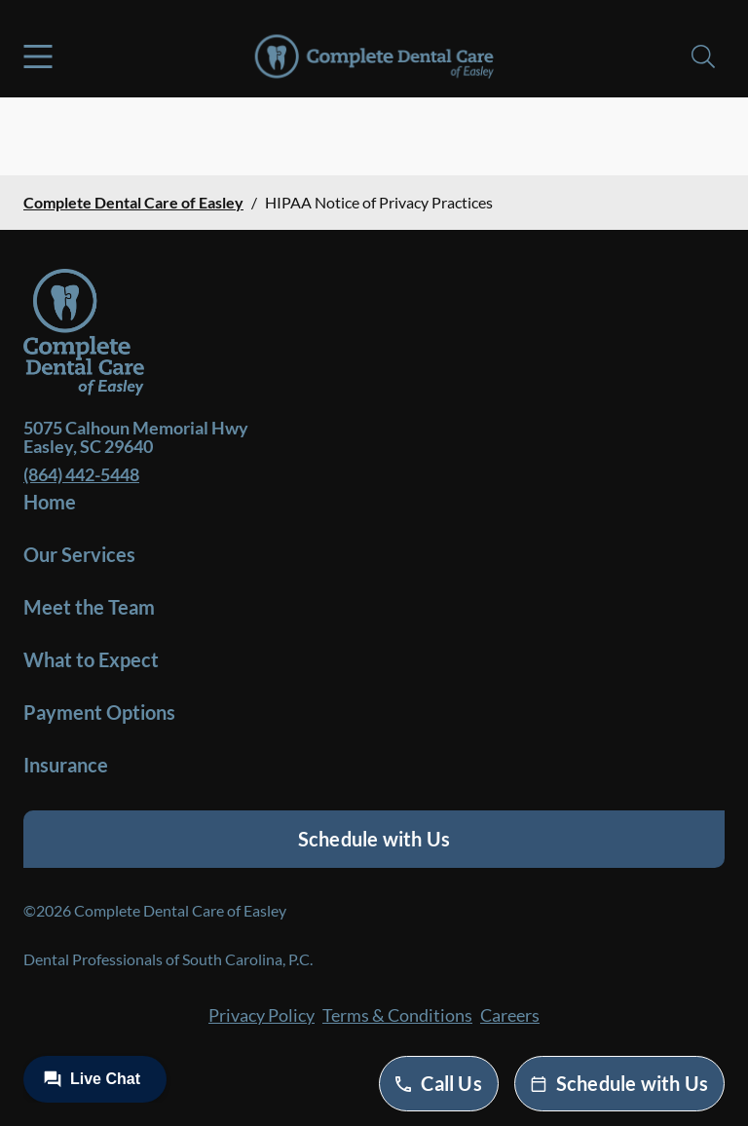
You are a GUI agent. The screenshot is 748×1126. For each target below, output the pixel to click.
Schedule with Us (374, 838)
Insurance (65, 764)
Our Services (79, 554)
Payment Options (99, 712)
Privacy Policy (261, 1015)
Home (49, 501)
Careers (510, 1015)
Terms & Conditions (397, 1015)
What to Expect (91, 659)
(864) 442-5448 (81, 474)
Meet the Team (89, 607)
